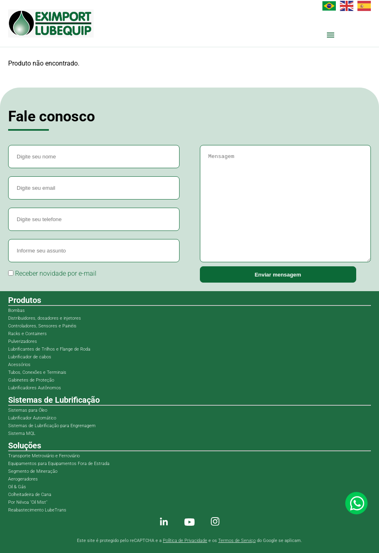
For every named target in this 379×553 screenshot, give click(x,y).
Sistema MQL (21, 433)
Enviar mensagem (277, 275)
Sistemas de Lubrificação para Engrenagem (52, 425)
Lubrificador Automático (32, 418)
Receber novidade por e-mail (52, 273)
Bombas (16, 310)
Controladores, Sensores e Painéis (42, 326)
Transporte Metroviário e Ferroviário (44, 456)
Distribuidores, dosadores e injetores (44, 318)
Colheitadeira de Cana (29, 494)
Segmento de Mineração (32, 471)
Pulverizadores (22, 341)
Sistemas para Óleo (27, 410)
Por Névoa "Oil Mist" (27, 502)
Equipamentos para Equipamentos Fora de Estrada (59, 463)
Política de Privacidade (185, 540)
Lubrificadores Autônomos (34, 388)
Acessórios (19, 364)
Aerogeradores (23, 479)
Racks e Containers (27, 333)
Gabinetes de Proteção (31, 380)
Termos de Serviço (237, 540)
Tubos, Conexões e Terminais (37, 372)
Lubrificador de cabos (29, 357)
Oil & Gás (17, 486)
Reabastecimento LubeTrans (37, 510)
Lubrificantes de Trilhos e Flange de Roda (49, 349)
